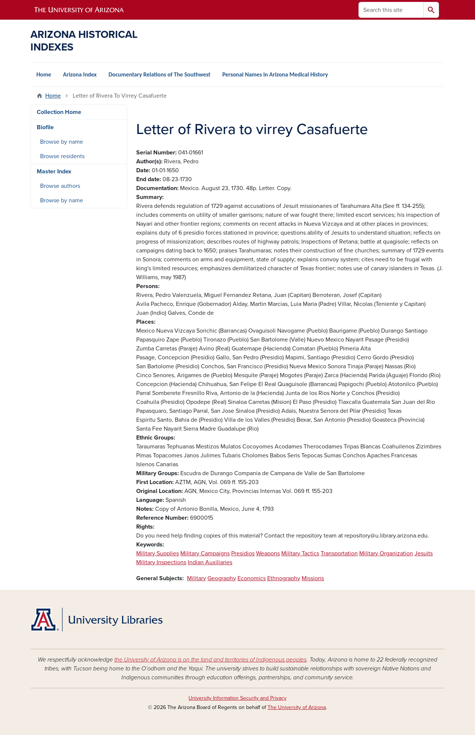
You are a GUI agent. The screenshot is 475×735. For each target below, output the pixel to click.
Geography (221, 578)
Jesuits (424, 553)
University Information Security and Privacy (237, 698)
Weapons (268, 553)
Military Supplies (157, 553)
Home (43, 74)
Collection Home (59, 112)
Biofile (45, 127)
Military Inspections (161, 562)
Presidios (243, 553)
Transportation (339, 553)
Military (196, 578)
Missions (313, 578)
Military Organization (386, 553)
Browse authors (60, 186)
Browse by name (61, 142)
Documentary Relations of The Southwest (159, 74)
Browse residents (62, 156)
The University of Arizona (297, 707)
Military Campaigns (205, 553)
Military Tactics (300, 553)
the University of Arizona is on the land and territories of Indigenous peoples (210, 659)
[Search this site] (391, 10)
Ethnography (283, 578)
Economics (252, 578)
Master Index (54, 171)
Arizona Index (80, 74)
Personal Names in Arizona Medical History (275, 74)
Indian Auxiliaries (210, 562)
